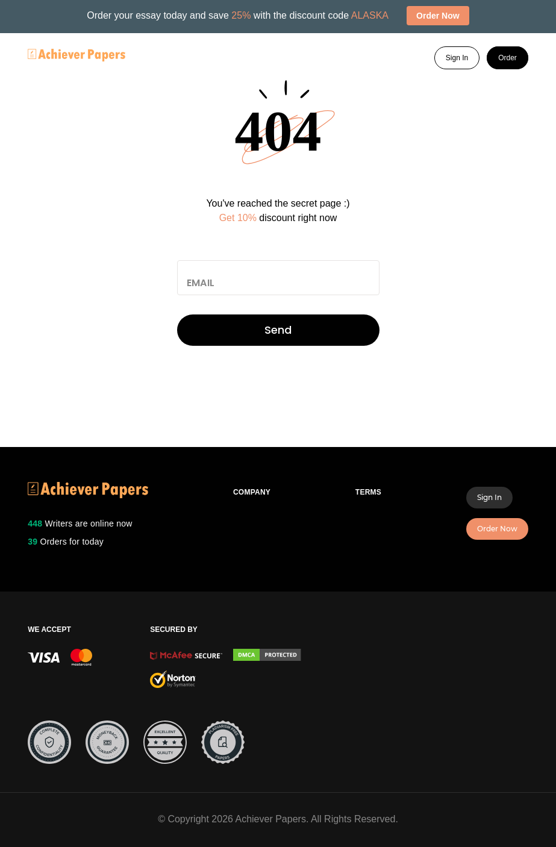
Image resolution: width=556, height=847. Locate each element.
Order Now (497, 528)
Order (507, 58)
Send (278, 329)
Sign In (457, 58)
